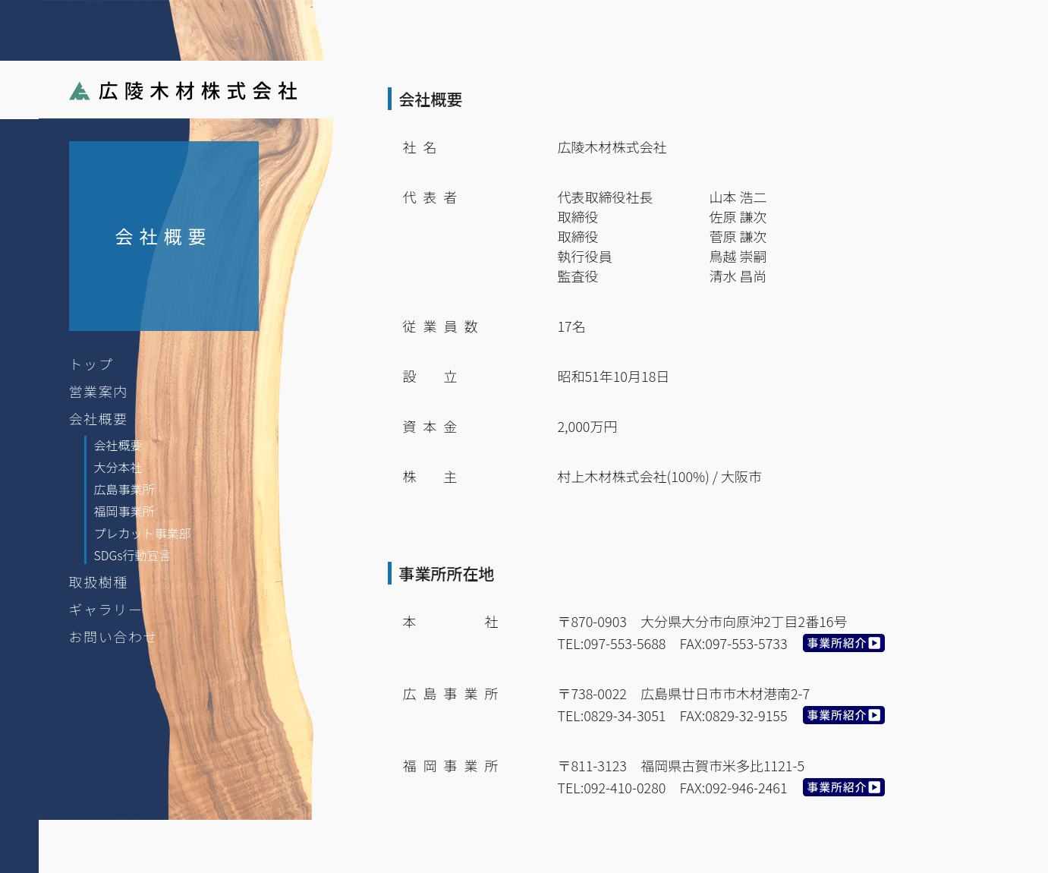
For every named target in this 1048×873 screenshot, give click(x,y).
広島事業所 (124, 489)
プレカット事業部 (142, 533)
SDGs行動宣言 (133, 555)
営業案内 (98, 391)
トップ (91, 363)
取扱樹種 (98, 581)
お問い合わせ (114, 636)
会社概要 (98, 418)
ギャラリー (106, 609)
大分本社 (118, 467)
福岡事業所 (124, 511)
